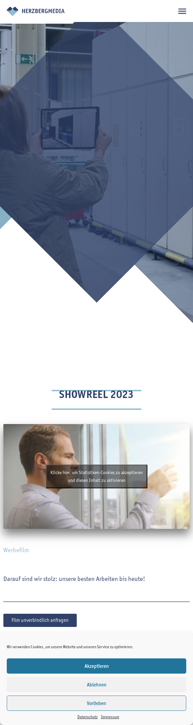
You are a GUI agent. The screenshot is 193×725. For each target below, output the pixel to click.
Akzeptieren (97, 666)
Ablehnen (96, 685)
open (182, 11)
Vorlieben (96, 703)
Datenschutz (87, 716)
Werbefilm (16, 550)
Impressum (110, 716)
